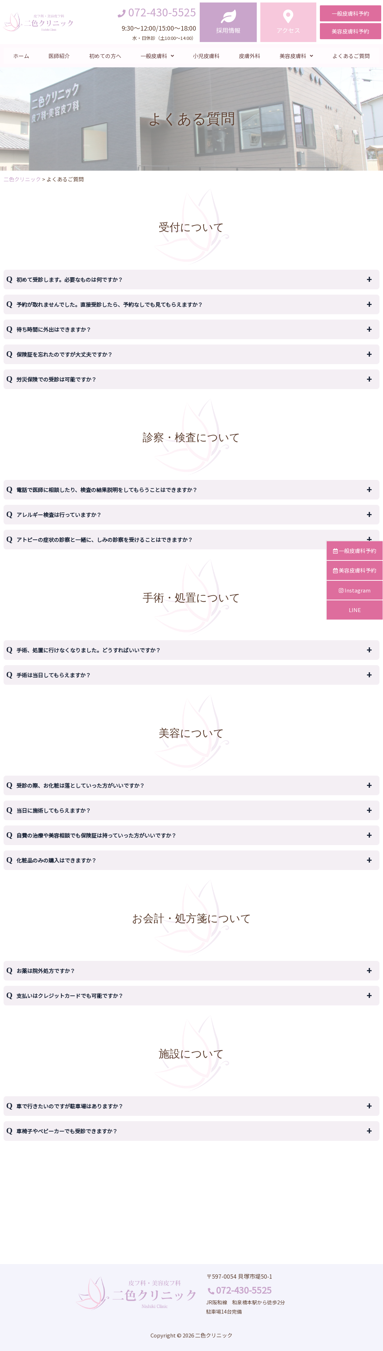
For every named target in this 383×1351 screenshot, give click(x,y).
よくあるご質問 (351, 55)
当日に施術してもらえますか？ (53, 810)
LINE (355, 610)
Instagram (355, 590)
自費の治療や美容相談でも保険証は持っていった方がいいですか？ (96, 835)
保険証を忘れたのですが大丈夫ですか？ (64, 354)
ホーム (21, 55)
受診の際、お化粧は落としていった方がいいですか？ (80, 785)
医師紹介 (59, 55)
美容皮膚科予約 (354, 570)
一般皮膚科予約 (354, 550)
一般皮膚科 (157, 55)
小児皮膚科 (206, 55)
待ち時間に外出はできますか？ (53, 329)
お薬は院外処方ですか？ (45, 970)
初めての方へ (105, 55)
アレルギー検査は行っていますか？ (59, 514)
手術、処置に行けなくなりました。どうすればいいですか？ (88, 650)
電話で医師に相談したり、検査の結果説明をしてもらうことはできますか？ (107, 489)
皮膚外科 (249, 55)
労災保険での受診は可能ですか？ (56, 379)
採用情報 (228, 30)
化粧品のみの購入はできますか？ (56, 860)
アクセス (288, 30)
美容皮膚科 (296, 55)
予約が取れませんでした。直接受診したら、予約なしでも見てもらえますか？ (109, 304)
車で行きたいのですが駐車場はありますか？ (69, 1106)
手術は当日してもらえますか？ (53, 675)
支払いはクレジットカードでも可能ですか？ (69, 995)
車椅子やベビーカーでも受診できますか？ (67, 1131)
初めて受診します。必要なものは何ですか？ (69, 279)
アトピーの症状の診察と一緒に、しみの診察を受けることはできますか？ (104, 539)
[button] (350, 13)
